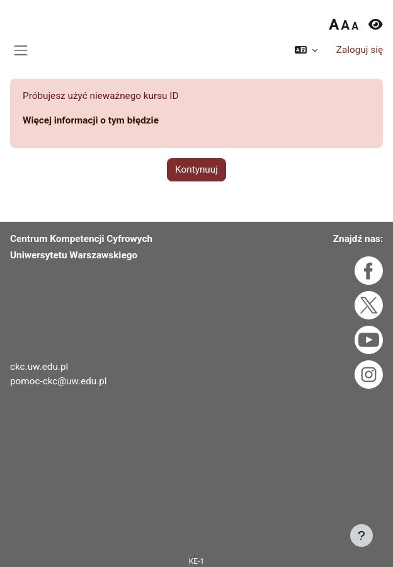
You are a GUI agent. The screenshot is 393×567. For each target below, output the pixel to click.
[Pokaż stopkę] (361, 535)
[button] (306, 50)
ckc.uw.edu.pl (39, 366)
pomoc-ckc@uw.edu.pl (58, 381)
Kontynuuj (196, 169)
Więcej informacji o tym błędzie (91, 120)
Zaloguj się (359, 49)
